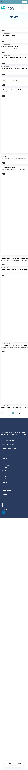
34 (10, 413)
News (4, 30)
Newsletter (5, 478)
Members (4, 461)
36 (15, 413)
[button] (3, 2)
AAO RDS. (13, 444)
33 (8, 413)
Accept (14, 765)
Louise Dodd (3, 88)
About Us (4, 458)
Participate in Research (5, 481)
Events (4, 476)
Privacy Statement (6, 490)
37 (17, 413)
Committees (5, 465)
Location (4, 467)
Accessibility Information (5, 493)
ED (1, 33)
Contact (4, 463)
